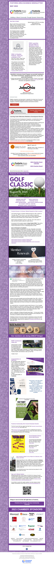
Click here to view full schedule (27, 151)
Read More (14, 104)
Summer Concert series (18, 429)
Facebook (13, 70)
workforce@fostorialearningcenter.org (18, 141)
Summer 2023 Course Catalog (35, 111)
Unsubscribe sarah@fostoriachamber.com (27, 555)
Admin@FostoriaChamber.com (34, 154)
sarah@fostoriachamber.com (26, 558)
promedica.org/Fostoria (34, 319)
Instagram (20, 70)
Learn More (31, 443)
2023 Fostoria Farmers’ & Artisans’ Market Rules (21, 239)
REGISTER (25, 171)
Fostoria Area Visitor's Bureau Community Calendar (27, 503)
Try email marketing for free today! (27, 563)
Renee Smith (36, 79)
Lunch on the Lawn (15, 427)
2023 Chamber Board (36, 166)
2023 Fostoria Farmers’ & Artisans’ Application (21, 240)
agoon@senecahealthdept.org (33, 483)
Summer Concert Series (37, 426)
